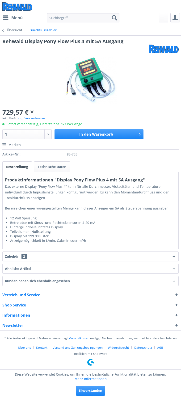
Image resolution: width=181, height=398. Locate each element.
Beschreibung (17, 166)
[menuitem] (12, 17)
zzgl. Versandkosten (31, 118)
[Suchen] (114, 17)
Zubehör (16, 256)
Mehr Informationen (91, 379)
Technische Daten (52, 166)
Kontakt (41, 347)
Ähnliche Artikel (18, 268)
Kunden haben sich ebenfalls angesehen (37, 281)
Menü (13, 17)
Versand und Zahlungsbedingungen (78, 347)
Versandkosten (79, 338)
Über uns (24, 347)
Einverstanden (90, 390)
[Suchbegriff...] (83, 17)
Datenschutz (143, 347)
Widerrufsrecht (118, 347)
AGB (160, 347)
